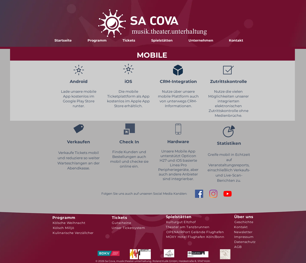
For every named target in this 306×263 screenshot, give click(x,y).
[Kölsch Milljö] (63, 227)
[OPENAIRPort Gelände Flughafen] (195, 231)
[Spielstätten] (179, 216)
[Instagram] (213, 194)
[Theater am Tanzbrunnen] (187, 226)
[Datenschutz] (245, 241)
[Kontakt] (241, 226)
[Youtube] (227, 194)
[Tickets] (119, 217)
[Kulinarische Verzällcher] (73, 232)
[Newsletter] (243, 231)
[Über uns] (244, 216)
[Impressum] (244, 236)
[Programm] (64, 217)
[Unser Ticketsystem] (128, 227)
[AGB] (238, 246)
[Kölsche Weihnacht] (69, 222)
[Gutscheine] (121, 222)
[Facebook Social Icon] (199, 194)
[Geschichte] (244, 221)
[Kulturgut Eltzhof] (181, 221)
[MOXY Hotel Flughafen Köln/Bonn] (195, 236)
